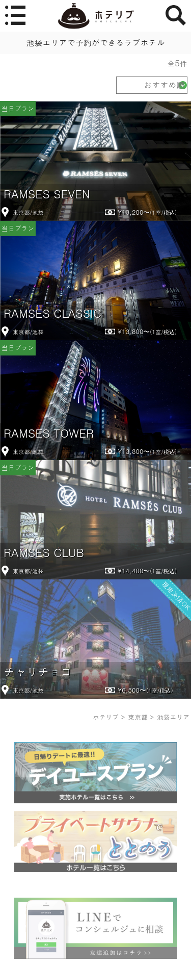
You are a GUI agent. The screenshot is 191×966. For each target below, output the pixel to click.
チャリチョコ (38, 671)
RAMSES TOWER (49, 433)
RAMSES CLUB (44, 552)
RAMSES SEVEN (47, 193)
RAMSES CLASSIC (52, 313)
